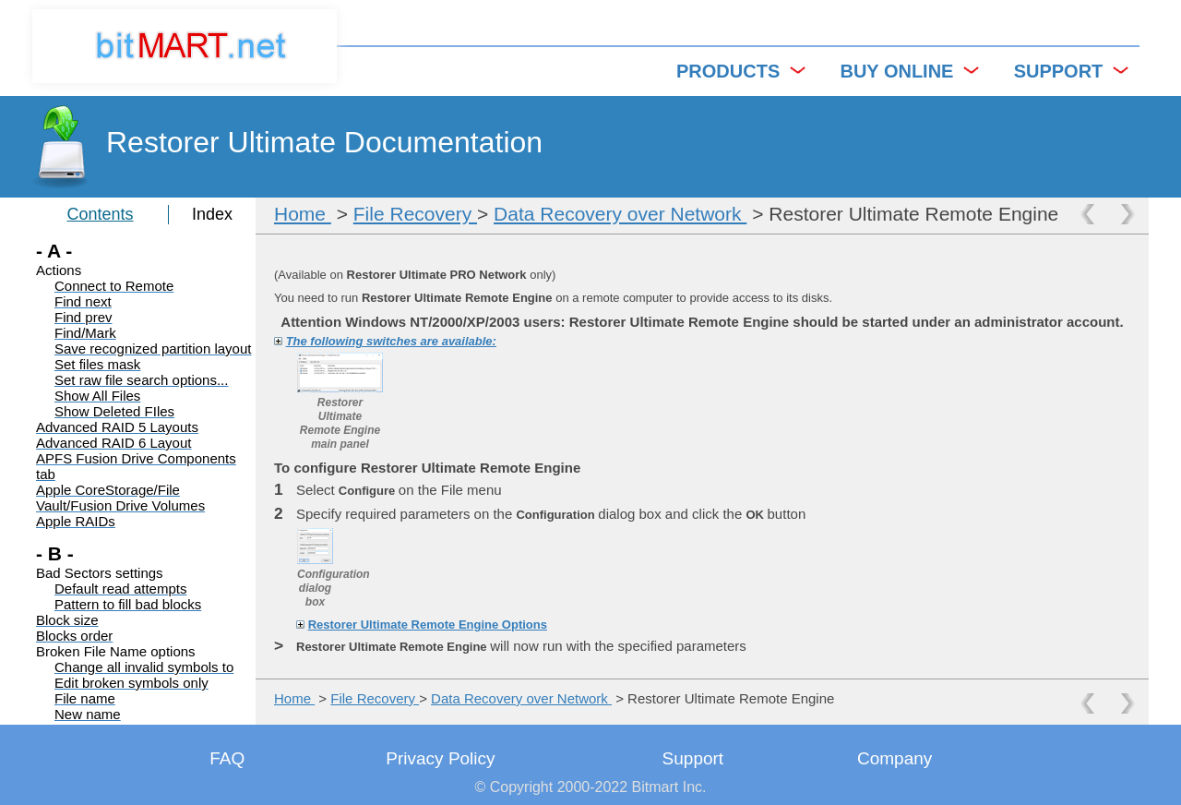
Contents (100, 214)
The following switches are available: (391, 341)
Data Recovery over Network (620, 213)
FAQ (227, 758)
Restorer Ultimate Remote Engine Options (427, 624)
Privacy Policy (440, 758)
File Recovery (415, 213)
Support (693, 758)
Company (894, 758)
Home (302, 213)
